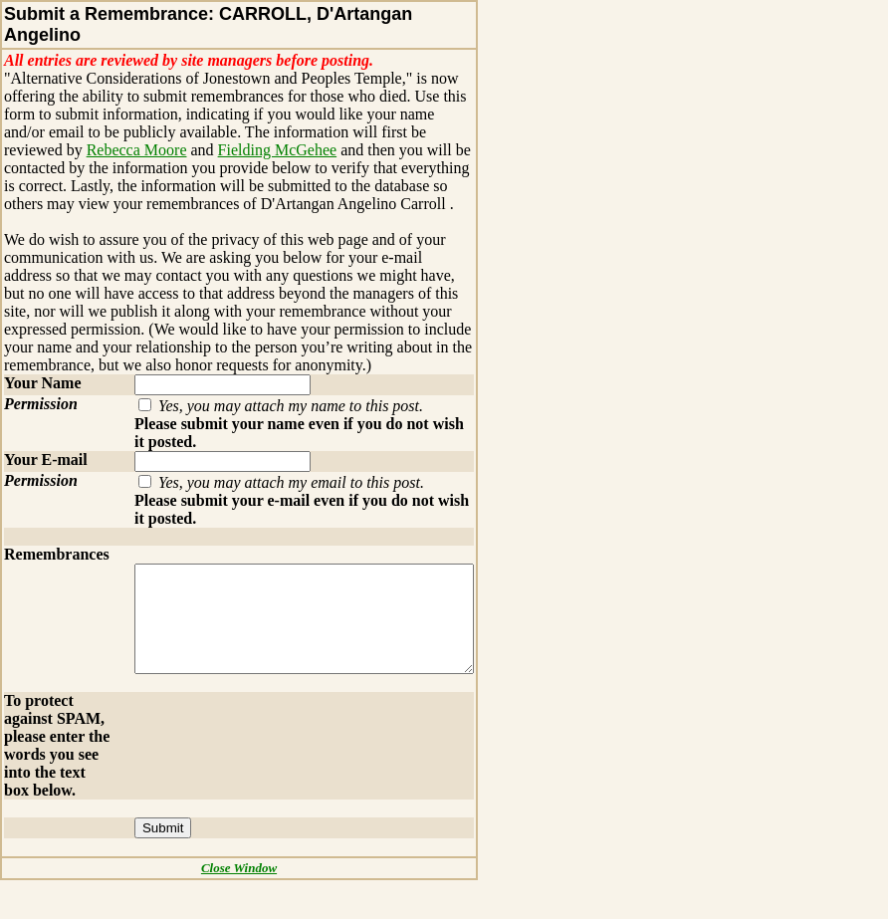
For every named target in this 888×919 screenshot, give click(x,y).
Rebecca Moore (54, 149)
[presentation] (264, 752)
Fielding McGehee (195, 149)
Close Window (248, 906)
